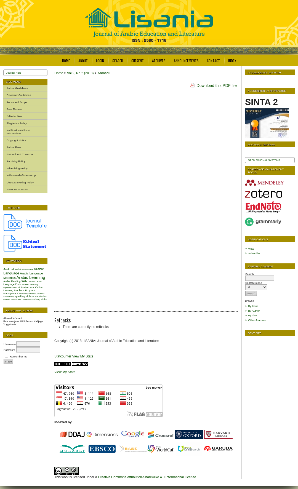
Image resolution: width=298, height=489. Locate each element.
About (83, 60)
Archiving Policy (16, 161)
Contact (213, 60)
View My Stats (82, 356)
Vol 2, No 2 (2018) (80, 73)
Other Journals (257, 320)
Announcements (186, 60)
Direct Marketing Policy (20, 182)
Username (10, 344)
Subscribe (254, 253)
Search (117, 60)
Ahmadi (103, 73)
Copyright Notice (16, 140)
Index (232, 60)
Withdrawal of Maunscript (21, 175)
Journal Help (13, 72)
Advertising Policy (17, 168)
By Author (254, 310)
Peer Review (14, 109)
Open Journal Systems (264, 160)
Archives (159, 60)
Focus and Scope (17, 102)
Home (66, 60)
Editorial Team (15, 116)
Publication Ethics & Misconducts (18, 132)
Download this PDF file (216, 85)
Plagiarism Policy (17, 123)
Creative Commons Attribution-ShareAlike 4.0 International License (147, 477)
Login (100, 60)
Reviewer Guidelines (19, 95)
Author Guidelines (17, 88)
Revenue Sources (17, 189)
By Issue (253, 306)
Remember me (18, 356)
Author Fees (14, 147)
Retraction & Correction (20, 154)
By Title (252, 315)
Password (9, 349)
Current (137, 60)
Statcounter (62, 356)
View (251, 248)
